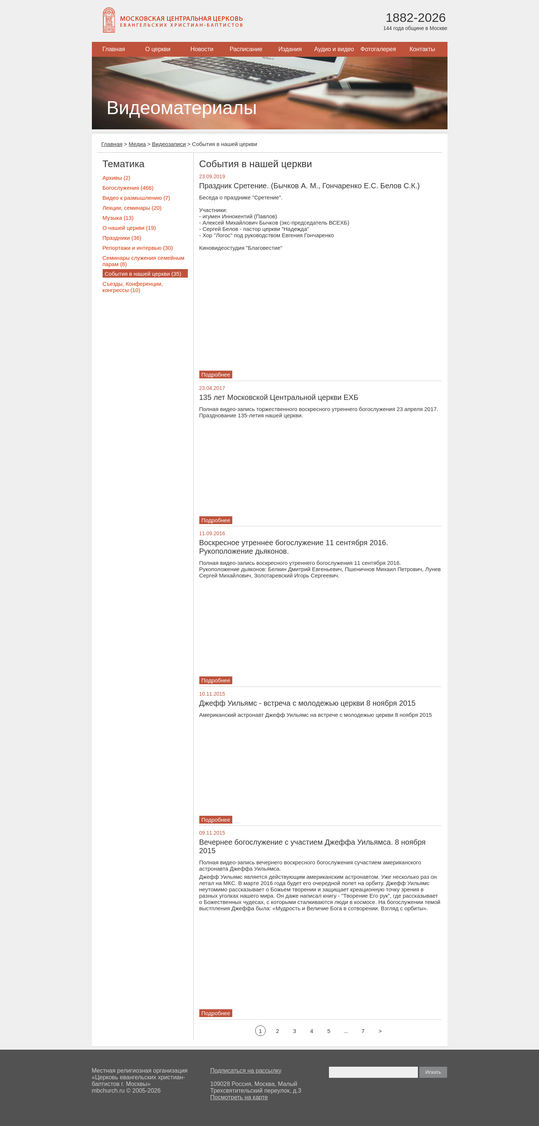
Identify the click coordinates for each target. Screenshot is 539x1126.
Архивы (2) (116, 178)
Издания (290, 49)
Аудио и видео (334, 49)
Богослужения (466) (128, 188)
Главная (114, 49)
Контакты (422, 49)
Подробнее (216, 374)
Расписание (246, 49)
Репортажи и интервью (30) (138, 248)
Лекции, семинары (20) (132, 208)
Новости (201, 49)
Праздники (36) (122, 238)
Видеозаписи (169, 144)
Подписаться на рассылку (246, 1070)
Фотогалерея (378, 49)
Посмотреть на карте (239, 1097)
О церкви (157, 49)
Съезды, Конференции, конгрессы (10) (133, 287)
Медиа (137, 144)
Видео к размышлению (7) (136, 198)
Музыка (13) (118, 218)
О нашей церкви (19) (129, 228)
